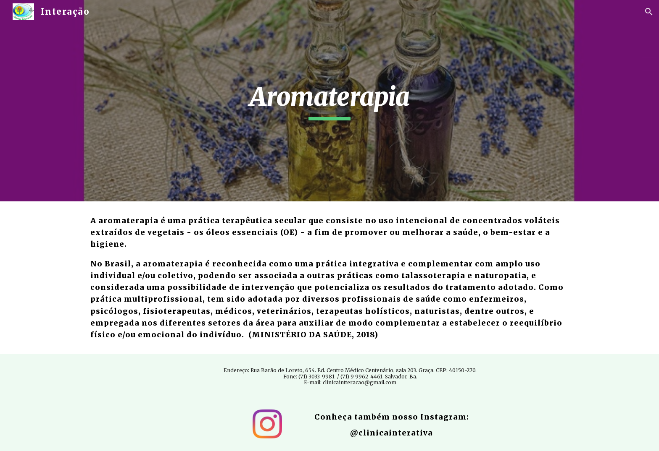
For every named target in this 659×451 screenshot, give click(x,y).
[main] (329, 101)
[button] (649, 12)
